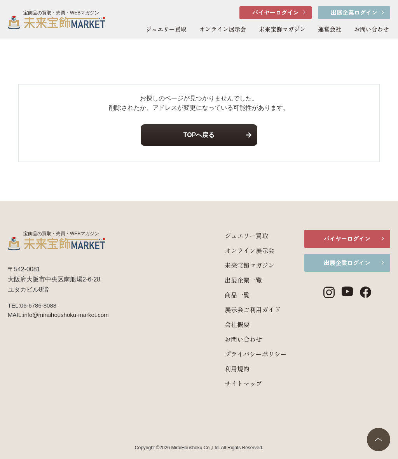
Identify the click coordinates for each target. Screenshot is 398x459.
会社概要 (230, 324)
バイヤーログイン (275, 12)
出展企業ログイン (354, 12)
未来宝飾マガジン (282, 29)
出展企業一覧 (236, 280)
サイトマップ (236, 383)
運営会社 (329, 29)
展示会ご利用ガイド (246, 309)
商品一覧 (230, 294)
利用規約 (230, 368)
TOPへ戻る (199, 135)
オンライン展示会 (222, 29)
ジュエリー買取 (166, 29)
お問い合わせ (371, 29)
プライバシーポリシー (249, 354)
